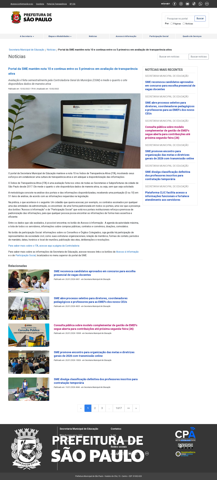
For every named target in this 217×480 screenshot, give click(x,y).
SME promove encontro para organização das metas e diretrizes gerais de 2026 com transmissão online (169, 155)
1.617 (119, 408)
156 (114, 435)
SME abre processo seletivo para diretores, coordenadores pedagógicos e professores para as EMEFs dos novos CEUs (169, 108)
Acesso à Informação (126, 36)
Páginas (177, 24)
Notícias (189, 24)
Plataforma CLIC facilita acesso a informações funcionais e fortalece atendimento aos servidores (167, 196)
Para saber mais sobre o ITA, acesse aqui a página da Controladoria (43, 245)
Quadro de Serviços (192, 36)
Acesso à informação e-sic (22, 4)
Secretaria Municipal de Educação (26, 49)
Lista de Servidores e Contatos (126, 440)
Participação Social (158, 36)
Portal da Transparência (57, 4)
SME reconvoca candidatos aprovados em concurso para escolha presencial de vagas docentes (170, 85)
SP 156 (72, 4)
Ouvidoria (40, 4)
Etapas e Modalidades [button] (60, 36)
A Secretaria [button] (27, 36)
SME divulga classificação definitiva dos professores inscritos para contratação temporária (167, 175)
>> (128, 408)
